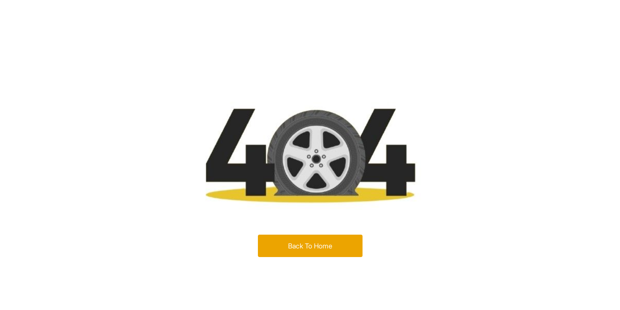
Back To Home (310, 246)
